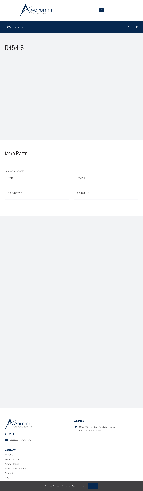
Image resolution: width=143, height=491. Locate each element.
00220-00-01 (83, 193)
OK (93, 486)
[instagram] (133, 27)
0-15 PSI (80, 178)
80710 (10, 178)
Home (8, 26)
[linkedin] (137, 27)
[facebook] (129, 27)
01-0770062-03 (15, 193)
